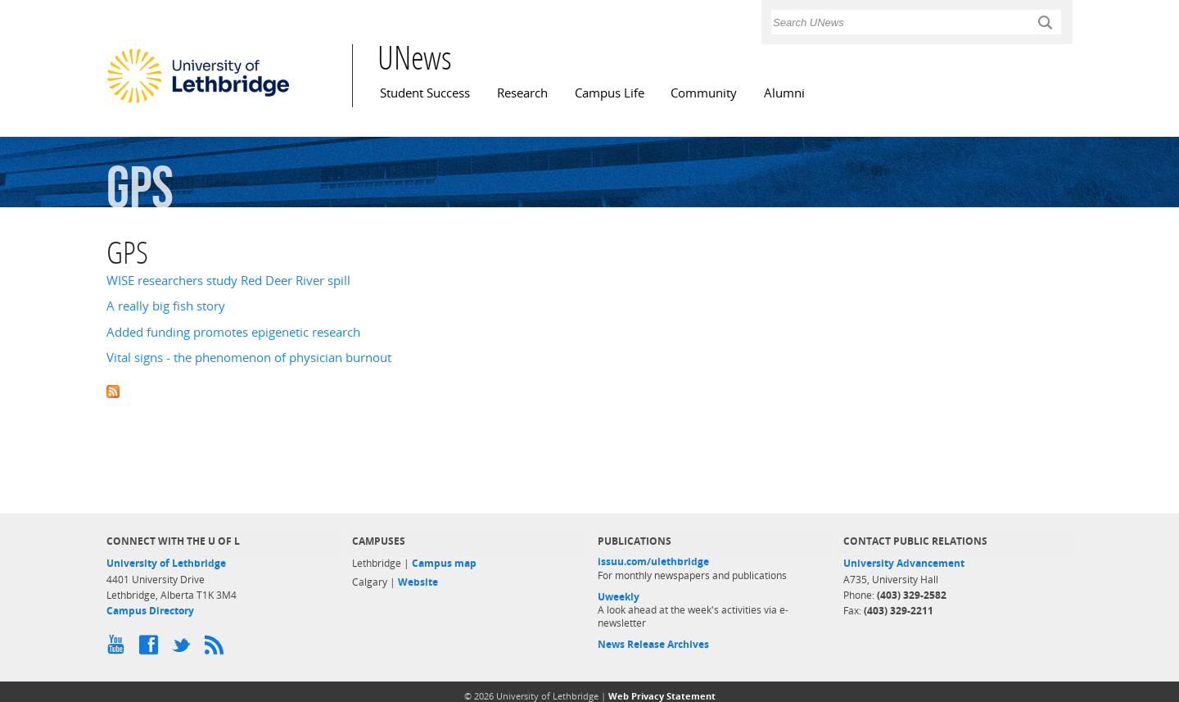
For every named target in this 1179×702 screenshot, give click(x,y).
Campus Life (609, 93)
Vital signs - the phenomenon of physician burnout (248, 357)
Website (418, 582)
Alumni (784, 93)
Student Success (425, 93)
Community (704, 93)
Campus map (444, 563)
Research (522, 93)
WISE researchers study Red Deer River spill (228, 280)
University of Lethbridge (166, 563)
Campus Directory (150, 611)
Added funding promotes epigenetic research (233, 332)
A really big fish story (165, 306)
